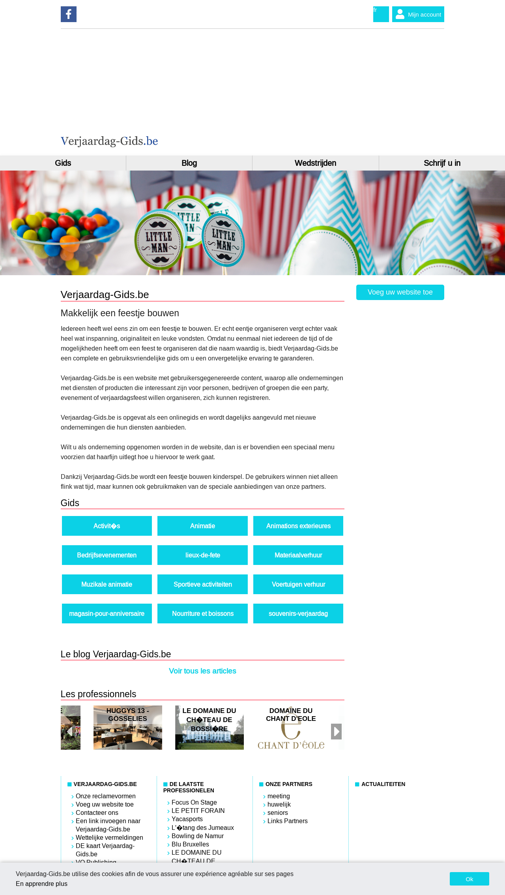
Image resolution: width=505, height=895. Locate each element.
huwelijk (279, 804)
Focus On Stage (194, 802)
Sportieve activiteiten (203, 584)
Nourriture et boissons (203, 614)
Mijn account (416, 14)
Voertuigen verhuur (298, 584)
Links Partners (287, 821)
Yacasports (187, 819)
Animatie (202, 526)
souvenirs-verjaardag (298, 614)
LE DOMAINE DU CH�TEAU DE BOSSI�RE (197, 861)
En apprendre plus (41, 884)
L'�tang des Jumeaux (203, 828)
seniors (277, 813)
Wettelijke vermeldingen (109, 837)
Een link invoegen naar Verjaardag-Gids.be (108, 825)
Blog (189, 163)
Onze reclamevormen (106, 796)
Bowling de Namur (198, 836)
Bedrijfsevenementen (107, 555)
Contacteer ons (97, 813)
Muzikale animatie (106, 584)
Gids (63, 163)
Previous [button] (69, 728)
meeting (278, 796)
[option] (209, 727)
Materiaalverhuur (298, 555)
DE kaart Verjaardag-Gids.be (105, 850)
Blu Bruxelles (190, 844)
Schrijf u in (442, 163)
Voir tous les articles (202, 671)
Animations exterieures (298, 526)
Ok (469, 879)
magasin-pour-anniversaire (106, 614)
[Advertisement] (348, 92)
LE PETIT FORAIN (198, 811)
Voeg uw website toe (400, 292)
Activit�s (107, 526)
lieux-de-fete (202, 555)
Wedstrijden (315, 163)
